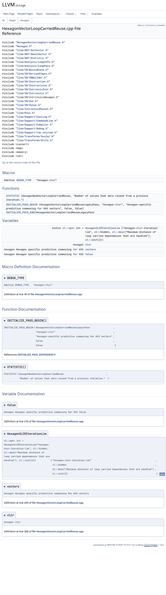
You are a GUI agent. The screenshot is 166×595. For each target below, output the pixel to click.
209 (26, 502)
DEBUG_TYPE (23, 180)
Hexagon (24, 20)
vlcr (139, 228)
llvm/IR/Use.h (27, 101)
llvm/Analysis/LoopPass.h (35, 66)
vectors (90, 249)
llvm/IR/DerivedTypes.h (33, 73)
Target (12, 20)
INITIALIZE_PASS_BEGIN (21, 204)
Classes (71, 13)
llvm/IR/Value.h (28, 105)
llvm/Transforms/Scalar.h (35, 136)
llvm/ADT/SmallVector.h (33, 54)
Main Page (8, 13)
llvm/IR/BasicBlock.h (32, 70)
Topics (39, 13)
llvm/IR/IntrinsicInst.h (34, 89)
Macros (141, 25)
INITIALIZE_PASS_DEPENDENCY (37, 354)
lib (3, 20)
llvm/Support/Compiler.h (34, 124)
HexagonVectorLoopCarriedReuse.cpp (58, 294)
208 (26, 531)
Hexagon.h (24, 46)
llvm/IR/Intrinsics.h (32, 93)
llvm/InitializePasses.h (34, 109)
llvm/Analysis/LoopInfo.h (35, 62)
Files (84, 13)
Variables (161, 25)
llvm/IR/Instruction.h (32, 81)
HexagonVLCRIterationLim (102, 228)
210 (26, 421)
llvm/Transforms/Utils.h (34, 140)
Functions (150, 25)
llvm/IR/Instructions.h (33, 85)
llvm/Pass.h (25, 113)
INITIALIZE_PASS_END (20, 212)
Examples (97, 13)
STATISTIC (12, 195)
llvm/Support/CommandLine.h (36, 120)
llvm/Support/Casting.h (33, 117)
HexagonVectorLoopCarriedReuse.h (40, 42)
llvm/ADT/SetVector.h (32, 50)
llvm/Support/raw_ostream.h (36, 132)
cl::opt (68, 228)
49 (25, 294)
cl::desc (118, 232)
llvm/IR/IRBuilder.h (31, 77)
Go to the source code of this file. (21, 162)
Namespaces (54, 13)
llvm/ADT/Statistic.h (32, 58)
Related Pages (25, 13)
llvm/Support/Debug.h (32, 128)
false (89, 254)
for (39, 208)
